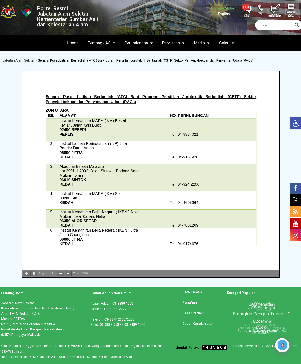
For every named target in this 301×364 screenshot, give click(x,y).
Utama (73, 43)
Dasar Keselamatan (198, 324)
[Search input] (276, 25)
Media (202, 43)
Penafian (189, 302)
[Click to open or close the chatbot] (282, 345)
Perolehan (173, 43)
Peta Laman (192, 292)
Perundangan (139, 43)
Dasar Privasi (193, 313)
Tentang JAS (101, 43)
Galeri (226, 43)
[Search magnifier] (297, 25)
